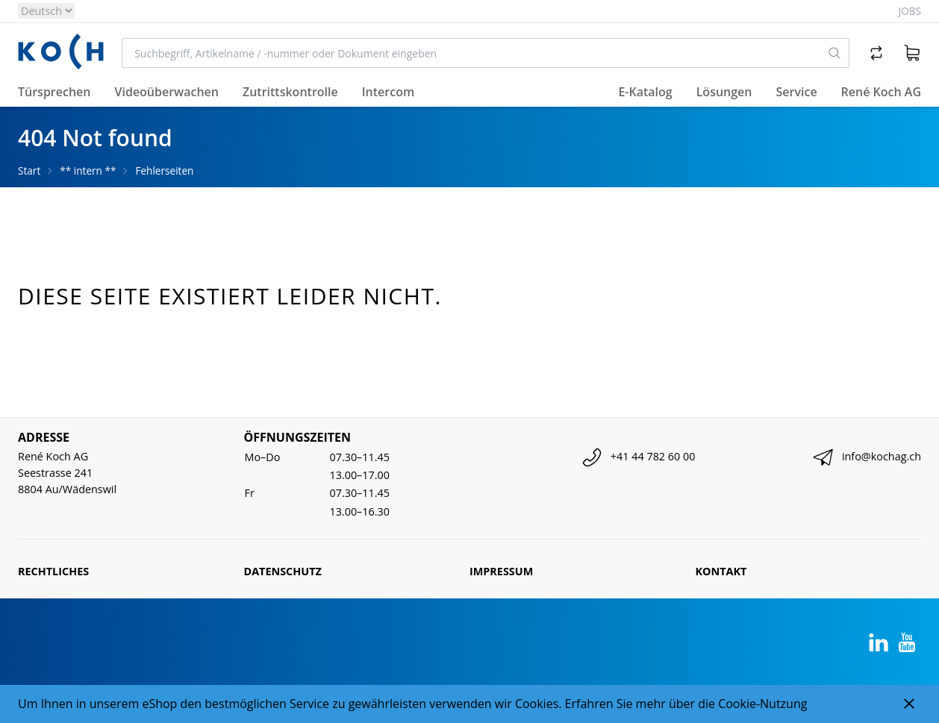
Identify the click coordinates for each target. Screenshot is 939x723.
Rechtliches (53, 571)
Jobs (910, 11)
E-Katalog (645, 92)
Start (29, 170)
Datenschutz (283, 571)
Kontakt (721, 571)
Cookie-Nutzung (762, 703)
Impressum (501, 571)
